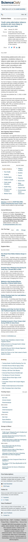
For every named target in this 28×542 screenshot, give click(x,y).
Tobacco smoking (20, 169)
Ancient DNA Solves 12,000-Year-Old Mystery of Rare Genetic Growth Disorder (14, 440)
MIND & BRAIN (4, 404)
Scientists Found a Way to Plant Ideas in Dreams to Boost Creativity (13, 450)
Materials (3, 202)
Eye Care (4, 397)
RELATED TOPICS (6, 165)
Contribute (17, 520)
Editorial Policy (14, 522)
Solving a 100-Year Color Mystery (11, 370)
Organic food (21, 187)
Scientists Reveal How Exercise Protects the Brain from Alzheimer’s (14, 436)
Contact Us (6, 515)
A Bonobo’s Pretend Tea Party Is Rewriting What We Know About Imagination (13, 454)
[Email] (19, 47)
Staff (11, 520)
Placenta (20, 178)
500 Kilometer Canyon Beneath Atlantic (12, 368)
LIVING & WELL (4, 414)
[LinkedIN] (17, 47)
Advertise (23, 520)
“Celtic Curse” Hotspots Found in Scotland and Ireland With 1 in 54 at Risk (14, 433)
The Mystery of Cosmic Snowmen (11, 375)
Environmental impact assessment (22, 192)
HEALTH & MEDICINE (5, 395)
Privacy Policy (5, 522)
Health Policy (7, 186)
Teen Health (7, 172)
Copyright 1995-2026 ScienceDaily (11, 524)
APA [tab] (17, 230)
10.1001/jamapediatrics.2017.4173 (12, 224)
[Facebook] (9, 47)
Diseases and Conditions (7, 190)
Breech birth (21, 180)
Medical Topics (8, 193)
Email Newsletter (7, 483)
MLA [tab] (12, 230)
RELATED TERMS (20, 165)
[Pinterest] (14, 47)
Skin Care (4, 417)
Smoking (6, 174)
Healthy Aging (7, 177)
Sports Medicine (6, 419)
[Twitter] (12, 47)
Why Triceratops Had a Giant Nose (11, 388)
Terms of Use (23, 522)
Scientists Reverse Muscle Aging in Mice (13, 365)
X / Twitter (6, 500)
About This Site (4, 520)
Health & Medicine (7, 169)
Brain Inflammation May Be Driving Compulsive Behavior (11, 446)
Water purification (21, 184)
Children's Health (8, 179)
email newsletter (20, 9)
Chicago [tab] (23, 230)
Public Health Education (7, 183)
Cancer (20, 175)
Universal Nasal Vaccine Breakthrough (12, 372)
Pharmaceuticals (6, 402)
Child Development (7, 409)
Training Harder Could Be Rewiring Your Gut (14, 363)
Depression (5, 412)
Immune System (6, 400)
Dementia (4, 407)
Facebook (6, 497)
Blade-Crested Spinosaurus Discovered (12, 385)
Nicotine (20, 173)
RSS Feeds (6, 486)
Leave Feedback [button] (7, 513)
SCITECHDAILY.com (11, 336)
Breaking (3, 359)
